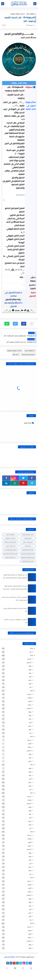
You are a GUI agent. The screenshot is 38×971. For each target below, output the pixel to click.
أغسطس (29, 662)
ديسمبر (29, 659)
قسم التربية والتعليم (27, 550)
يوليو (30, 666)
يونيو (30, 669)
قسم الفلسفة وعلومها (27, 557)
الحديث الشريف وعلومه (16, 14)
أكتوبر (29, 701)
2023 (31, 736)
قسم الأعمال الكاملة (28, 354)
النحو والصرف (27, 538)
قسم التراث (28, 546)
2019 (31, 877)
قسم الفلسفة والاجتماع (10, 553)
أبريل (30, 676)
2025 (31, 655)
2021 (31, 793)
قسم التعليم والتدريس (10, 550)
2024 (31, 690)
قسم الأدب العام (28, 542)
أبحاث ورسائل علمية (27, 534)
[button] (23, 324)
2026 (31, 648)
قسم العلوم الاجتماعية (27, 553)
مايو (30, 673)
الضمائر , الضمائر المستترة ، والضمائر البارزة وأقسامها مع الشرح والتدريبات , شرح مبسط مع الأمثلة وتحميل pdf (15, 589)
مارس (29, 680)
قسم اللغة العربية (10, 557)
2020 (31, 831)
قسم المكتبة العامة (27, 561)
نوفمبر (29, 697)
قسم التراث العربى (10, 546)
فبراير (30, 683)
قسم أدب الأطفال (10, 538)
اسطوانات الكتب (30, 14)
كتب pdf (16, 354)
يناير (30, 652)
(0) (4, 25)
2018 (31, 923)
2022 (31, 764)
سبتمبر (29, 705)
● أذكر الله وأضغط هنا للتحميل (13, 304)
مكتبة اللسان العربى (9, 957)
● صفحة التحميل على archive (13, 294)
